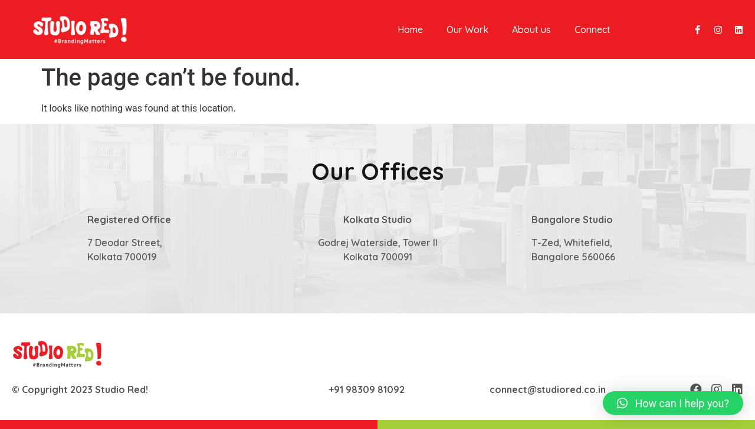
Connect (592, 29)
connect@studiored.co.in (548, 389)
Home (410, 29)
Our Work (467, 29)
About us (531, 29)
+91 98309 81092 (367, 389)
